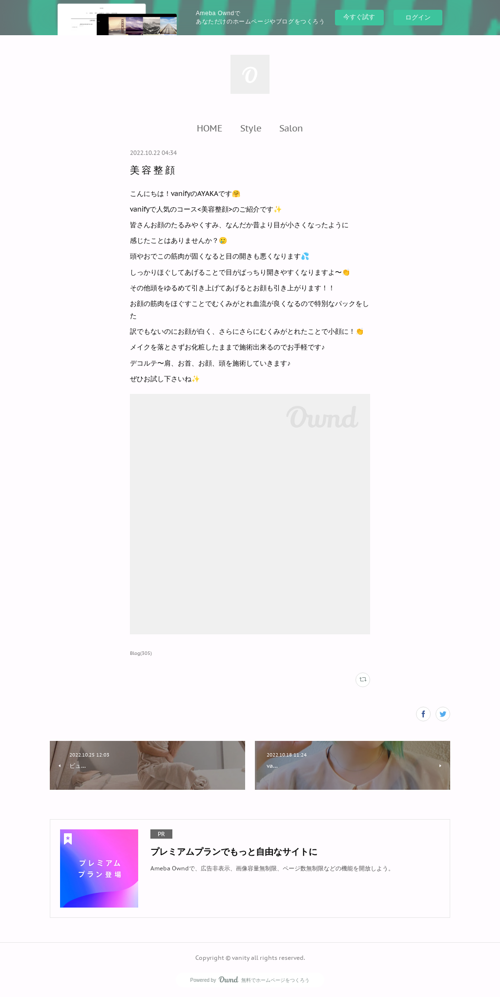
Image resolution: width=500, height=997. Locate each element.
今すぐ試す (359, 17)
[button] (210, 128)
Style (251, 128)
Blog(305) (141, 653)
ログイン (418, 17)
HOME (210, 128)
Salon (291, 128)
